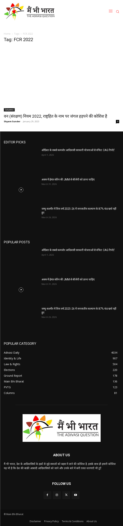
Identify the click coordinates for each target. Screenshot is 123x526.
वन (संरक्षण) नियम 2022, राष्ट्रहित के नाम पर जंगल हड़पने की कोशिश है (55, 116)
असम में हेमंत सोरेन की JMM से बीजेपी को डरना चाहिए (68, 179)
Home (7, 33)
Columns (9, 109)
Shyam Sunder (12, 121)
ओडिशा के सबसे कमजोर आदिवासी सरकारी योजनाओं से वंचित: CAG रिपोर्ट (78, 150)
